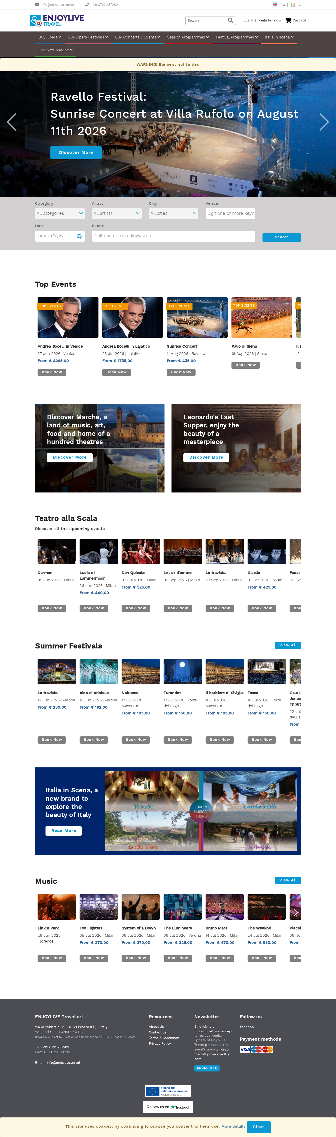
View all (288, 648)
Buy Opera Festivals (88, 39)
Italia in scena (279, 39)
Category (44, 206)
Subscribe (207, 1071)
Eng (279, 5)
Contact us (158, 1035)
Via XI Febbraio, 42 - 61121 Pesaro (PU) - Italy (74, 1030)
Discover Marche (55, 52)
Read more (66, 834)
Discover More (76, 155)
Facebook (248, 1030)
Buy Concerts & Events (137, 39)
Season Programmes (188, 39)
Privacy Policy (161, 1047)
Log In (243, 21)
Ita (295, 5)
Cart (290, 21)
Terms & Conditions (166, 1041)
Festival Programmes (237, 39)
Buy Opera (49, 39)
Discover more (72, 462)
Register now (265, 21)
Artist (97, 206)
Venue (212, 206)
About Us (157, 1030)
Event (98, 228)
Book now (53, 374)
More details (233, 1127)
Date (40, 228)
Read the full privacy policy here (213, 1057)
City (153, 206)
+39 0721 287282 (101, 5)
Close (260, 1127)
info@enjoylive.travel (54, 5)
